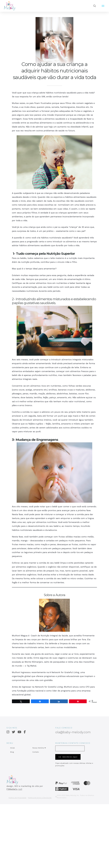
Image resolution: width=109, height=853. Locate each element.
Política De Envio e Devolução (40, 798)
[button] (94, 5)
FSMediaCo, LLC (14, 789)
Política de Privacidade (17, 798)
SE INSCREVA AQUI (68, 757)
